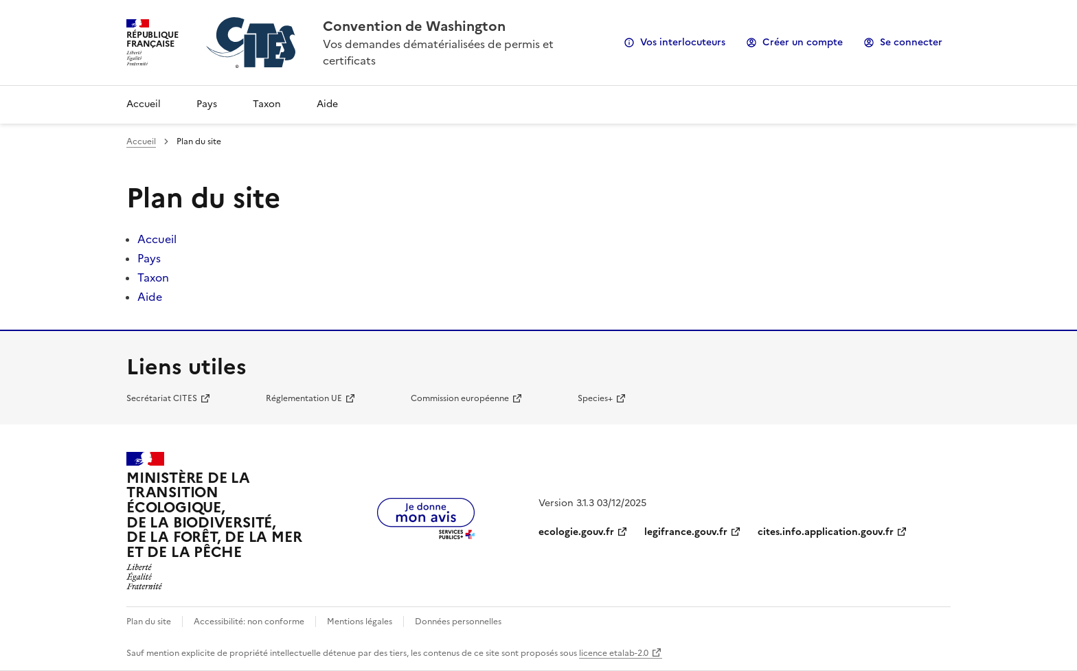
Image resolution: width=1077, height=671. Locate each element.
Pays (206, 104)
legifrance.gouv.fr (685, 532)
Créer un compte (802, 42)
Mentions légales (359, 621)
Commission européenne (460, 398)
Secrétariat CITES (161, 398)
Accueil (143, 104)
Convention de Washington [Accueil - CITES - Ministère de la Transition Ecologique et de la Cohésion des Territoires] (414, 26)
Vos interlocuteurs (682, 42)
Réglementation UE (304, 398)
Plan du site (148, 621)
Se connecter (911, 42)
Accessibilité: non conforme (249, 621)
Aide (327, 104)
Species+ (595, 398)
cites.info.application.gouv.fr (826, 532)
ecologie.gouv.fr (576, 532)
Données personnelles (458, 621)
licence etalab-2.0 (613, 653)
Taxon (267, 104)
